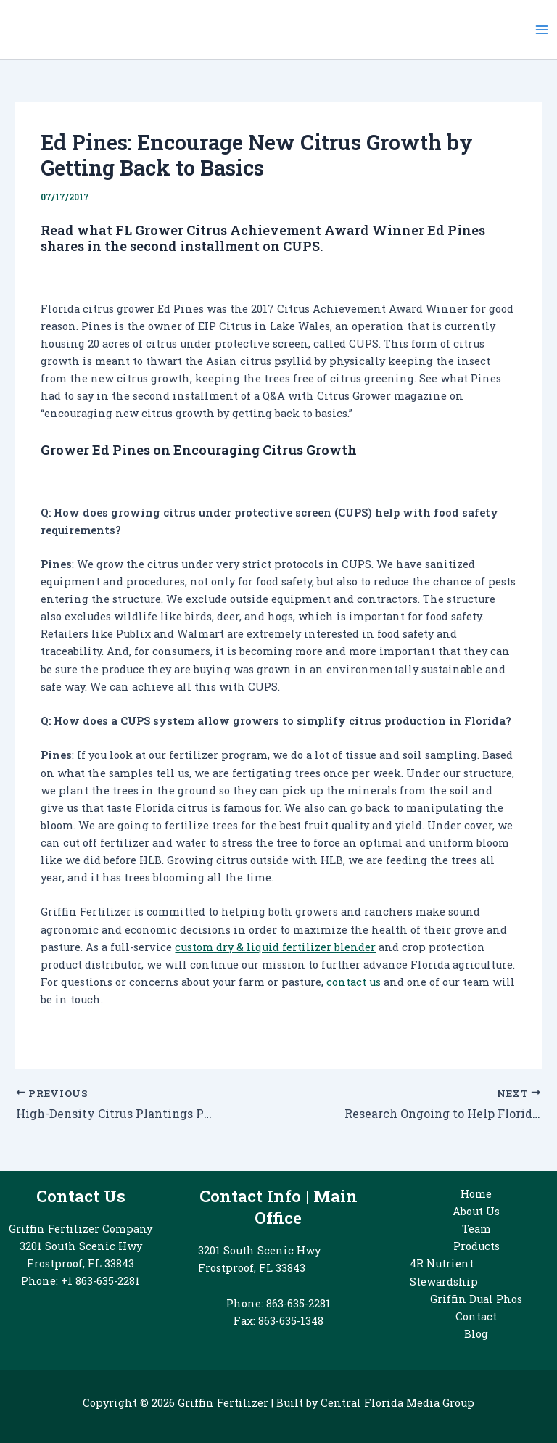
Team (476, 1229)
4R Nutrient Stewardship (444, 1272)
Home (476, 1194)
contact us (353, 982)
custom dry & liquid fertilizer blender (275, 947)
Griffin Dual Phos (476, 1299)
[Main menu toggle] (542, 30)
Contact (476, 1316)
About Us (476, 1211)
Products (476, 1246)
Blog (476, 1334)
